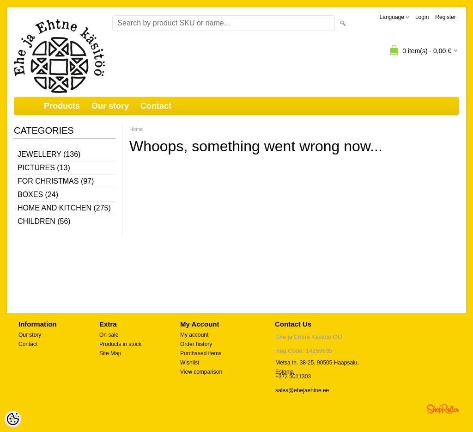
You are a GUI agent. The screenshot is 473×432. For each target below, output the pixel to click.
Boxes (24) (38, 194)
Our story (110, 106)
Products (62, 106)
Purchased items (200, 353)
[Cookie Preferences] (13, 419)
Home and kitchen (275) (64, 208)
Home (136, 129)
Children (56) (44, 221)
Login (422, 17)
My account (194, 335)
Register (445, 17)
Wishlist (189, 362)
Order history (196, 344)
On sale (108, 335)
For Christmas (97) (56, 181)
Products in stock (120, 344)
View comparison (201, 372)
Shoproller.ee (443, 408)
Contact (155, 106)
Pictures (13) (44, 168)
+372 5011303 (293, 376)
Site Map (110, 353)
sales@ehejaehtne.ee (302, 390)
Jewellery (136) (49, 154)
